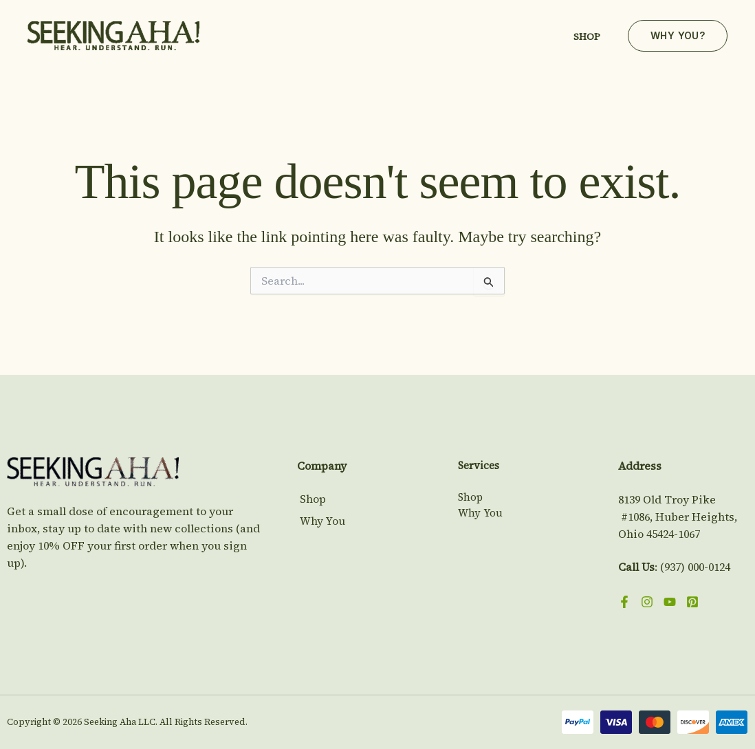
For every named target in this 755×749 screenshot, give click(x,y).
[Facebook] (624, 602)
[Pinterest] (692, 602)
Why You (320, 520)
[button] (677, 36)
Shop (586, 36)
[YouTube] (670, 602)
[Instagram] (647, 602)
